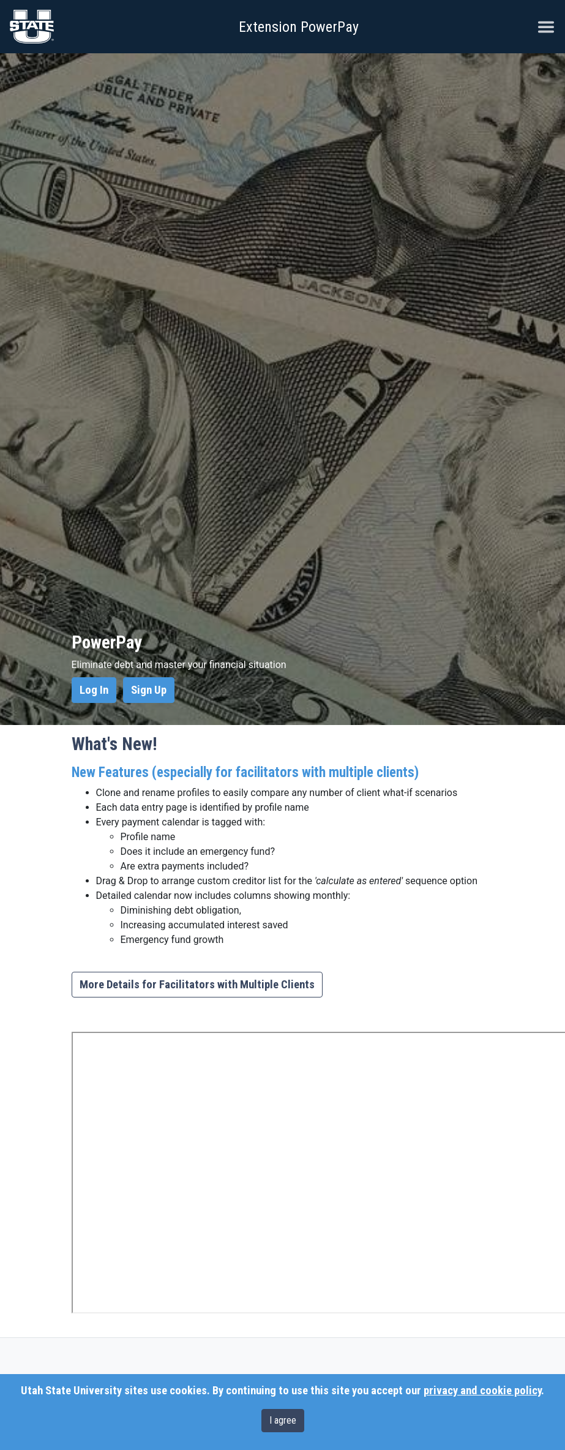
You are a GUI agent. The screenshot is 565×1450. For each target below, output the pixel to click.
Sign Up (149, 690)
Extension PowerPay (299, 27)
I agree (282, 1420)
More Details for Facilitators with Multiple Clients (197, 984)
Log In (94, 690)
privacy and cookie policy (482, 1390)
